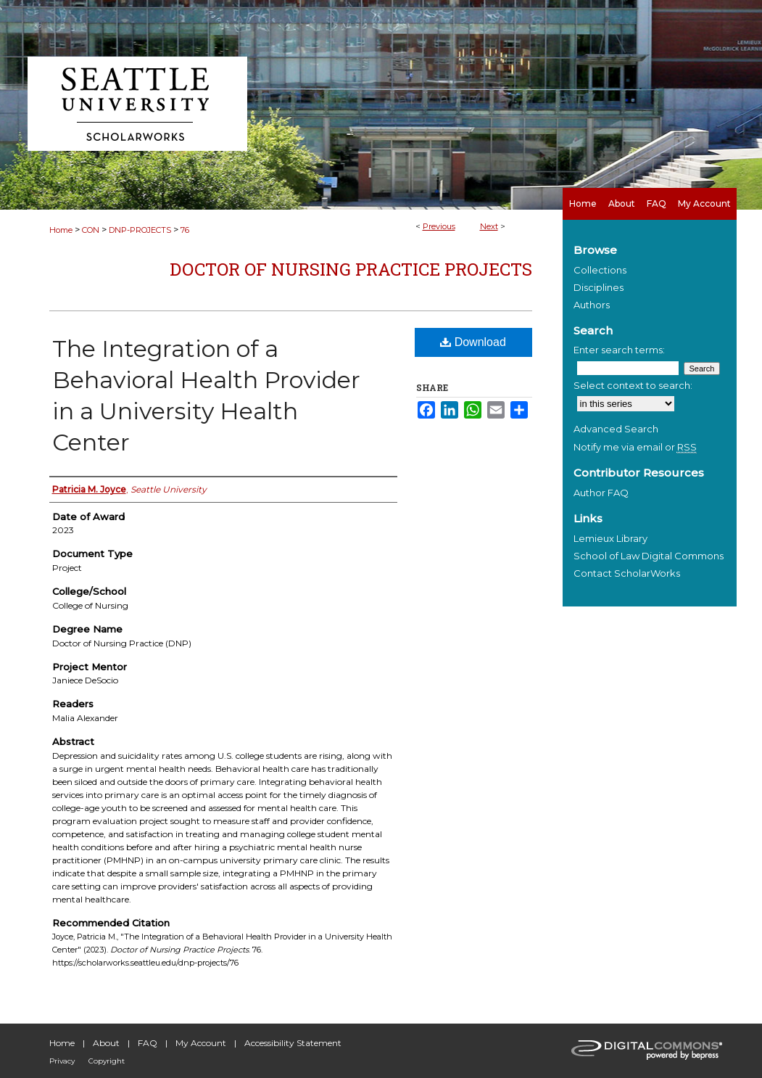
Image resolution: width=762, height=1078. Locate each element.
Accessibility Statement (292, 1042)
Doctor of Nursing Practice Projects (351, 269)
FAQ (147, 1042)
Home (61, 230)
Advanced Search (615, 429)
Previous (439, 226)
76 (185, 230)
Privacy (62, 1061)
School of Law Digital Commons (648, 555)
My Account (200, 1042)
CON (90, 230)
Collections (599, 270)
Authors (591, 304)
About (106, 1042)
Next (489, 226)
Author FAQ (601, 492)
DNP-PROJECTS (140, 230)
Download (473, 342)
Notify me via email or (635, 447)
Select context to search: (632, 385)
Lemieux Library (610, 538)
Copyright (106, 1061)
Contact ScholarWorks (626, 573)
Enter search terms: (619, 349)
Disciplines (598, 287)
